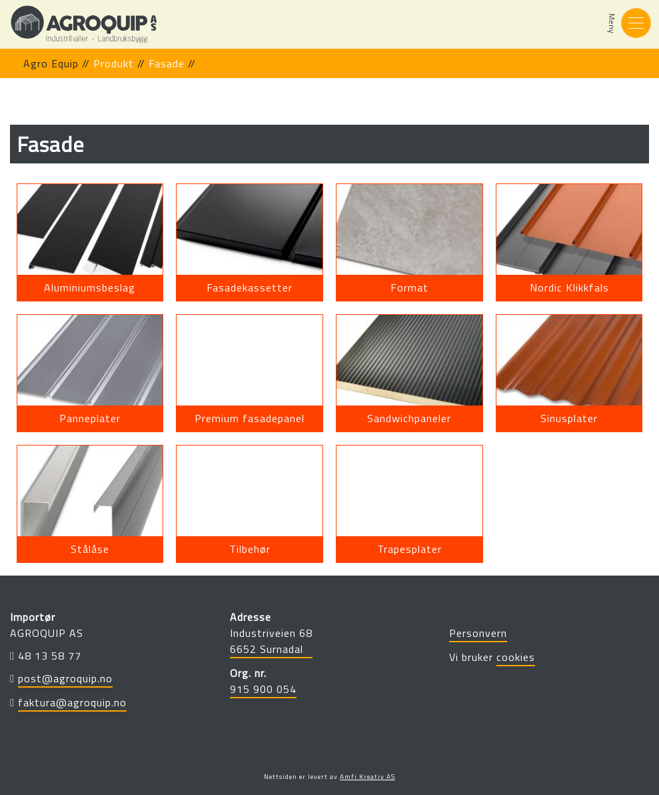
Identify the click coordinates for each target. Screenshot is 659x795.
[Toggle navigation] (636, 23)
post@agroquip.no (65, 678)
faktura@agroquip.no (72, 702)
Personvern (478, 633)
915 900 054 (263, 689)
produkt (113, 63)
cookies (515, 657)
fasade (167, 63)
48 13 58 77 (49, 656)
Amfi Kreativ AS (367, 777)
